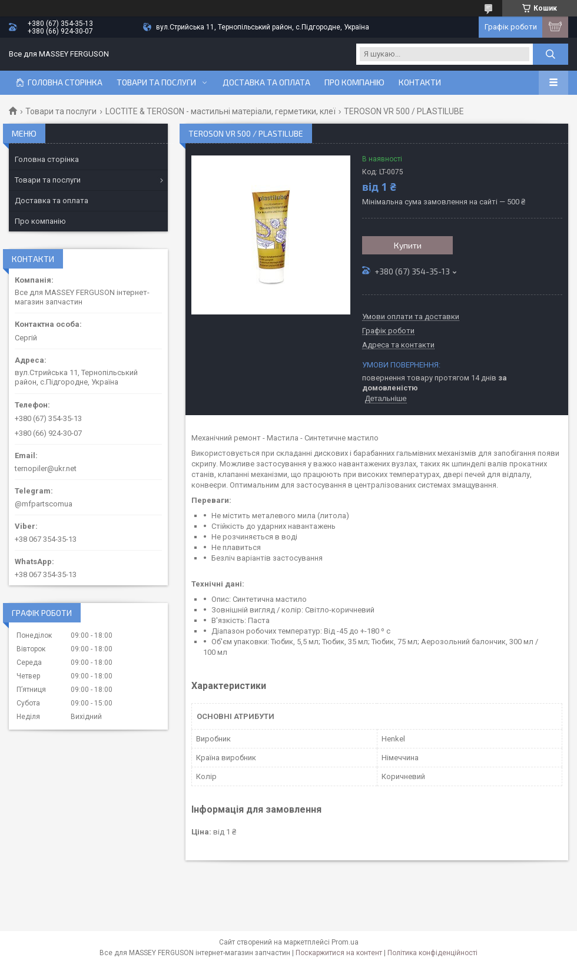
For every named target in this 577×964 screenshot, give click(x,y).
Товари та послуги (156, 82)
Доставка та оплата (266, 82)
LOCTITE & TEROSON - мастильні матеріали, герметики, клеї (220, 111)
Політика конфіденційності (432, 953)
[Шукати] (550, 54)
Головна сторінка (65, 82)
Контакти (420, 82)
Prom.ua (345, 942)
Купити (408, 245)
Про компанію (354, 82)
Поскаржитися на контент (339, 953)
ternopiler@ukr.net (46, 468)
